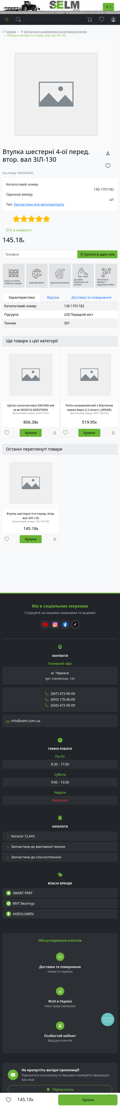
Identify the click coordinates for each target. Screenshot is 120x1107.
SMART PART (19, 893)
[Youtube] (45, 624)
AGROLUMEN (20, 913)
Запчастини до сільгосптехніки (33, 857)
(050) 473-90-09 (60, 705)
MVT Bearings (20, 903)
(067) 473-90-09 (60, 693)
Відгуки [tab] (53, 297)
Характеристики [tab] (22, 297)
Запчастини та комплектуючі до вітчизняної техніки (55, 31)
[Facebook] (65, 624)
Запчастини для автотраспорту (39, 204)
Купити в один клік (97, 254)
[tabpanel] (60, 314)
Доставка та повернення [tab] (91, 297)
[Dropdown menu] (108, 7)
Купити (30, 433)
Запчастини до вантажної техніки (35, 846)
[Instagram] (55, 624)
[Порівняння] (55, 433)
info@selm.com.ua (23, 720)
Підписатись (59, 1089)
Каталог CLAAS (20, 836)
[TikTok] (75, 624)
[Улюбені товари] (7, 433)
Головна (11, 31)
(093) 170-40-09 (60, 699)
